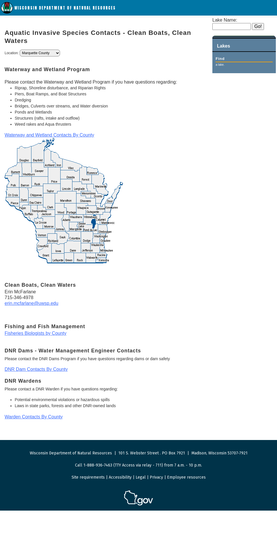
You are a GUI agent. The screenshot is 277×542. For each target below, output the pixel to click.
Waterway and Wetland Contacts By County (49, 135)
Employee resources (186, 477)
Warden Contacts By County (34, 416)
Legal (141, 477)
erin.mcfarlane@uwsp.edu (31, 303)
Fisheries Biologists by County (35, 333)
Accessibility (120, 477)
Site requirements (88, 477)
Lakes (223, 46)
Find (220, 58)
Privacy (156, 477)
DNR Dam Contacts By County (36, 369)
